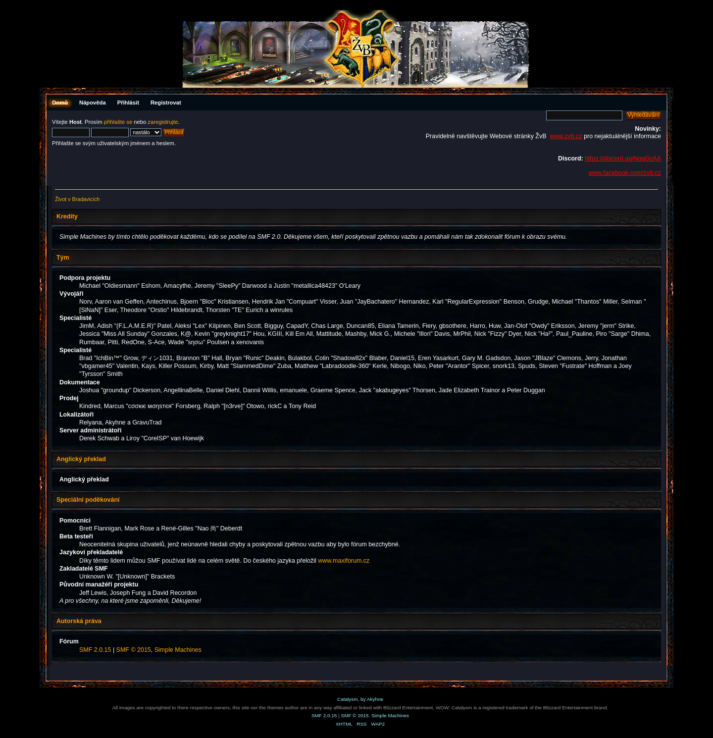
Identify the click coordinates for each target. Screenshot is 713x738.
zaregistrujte (163, 122)
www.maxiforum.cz (343, 560)
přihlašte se (118, 122)
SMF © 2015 (133, 649)
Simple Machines (178, 649)
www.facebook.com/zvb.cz (625, 172)
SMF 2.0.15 (95, 649)
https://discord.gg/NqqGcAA (623, 158)
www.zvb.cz (566, 136)
